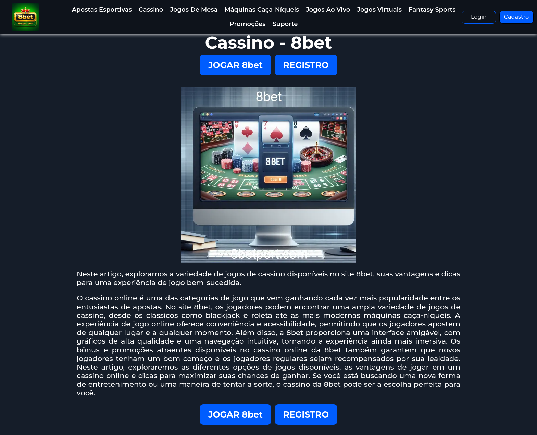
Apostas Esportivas (102, 9)
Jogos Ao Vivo (328, 9)
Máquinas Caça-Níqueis (262, 9)
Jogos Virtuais (379, 9)
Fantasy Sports (432, 9)
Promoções (248, 24)
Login (479, 17)
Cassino (151, 9)
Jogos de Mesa (193, 9)
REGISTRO (306, 65)
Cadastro (516, 17)
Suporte (285, 24)
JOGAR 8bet (235, 65)
